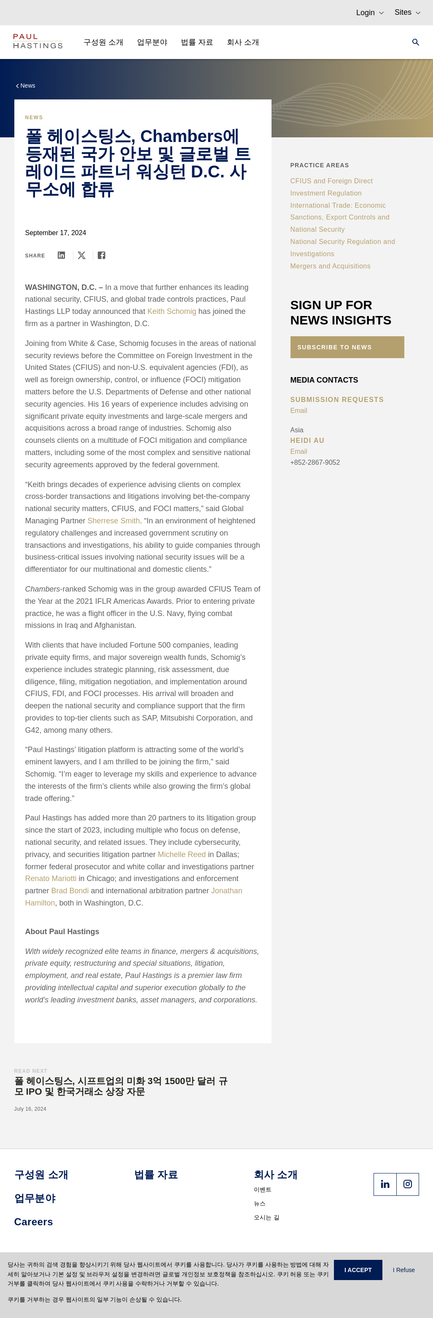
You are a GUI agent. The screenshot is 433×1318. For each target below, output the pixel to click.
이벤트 (263, 1189)
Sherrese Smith (114, 521)
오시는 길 (267, 1217)
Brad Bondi (70, 891)
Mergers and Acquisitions (330, 266)
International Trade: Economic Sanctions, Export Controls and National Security (340, 217)
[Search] (413, 42)
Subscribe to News (335, 347)
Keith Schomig (171, 311)
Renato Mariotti (51, 878)
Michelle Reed (182, 854)
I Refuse (404, 1270)
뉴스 (260, 1203)
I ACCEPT (358, 1270)
